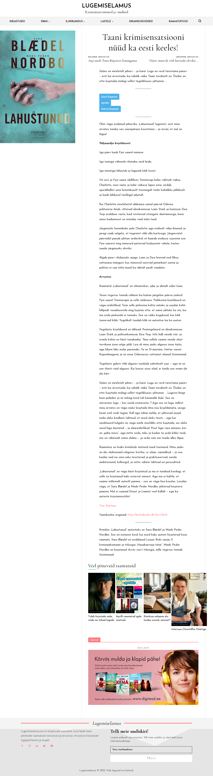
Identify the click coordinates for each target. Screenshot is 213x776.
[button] (200, 21)
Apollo (105, 103)
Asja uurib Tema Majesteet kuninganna (112, 61)
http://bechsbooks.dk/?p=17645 (147, 514)
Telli (151, 758)
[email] (151, 749)
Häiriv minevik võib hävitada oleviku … (173, 61)
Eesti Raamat (109, 96)
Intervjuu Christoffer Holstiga (189, 629)
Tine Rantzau (107, 505)
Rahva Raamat (110, 109)
